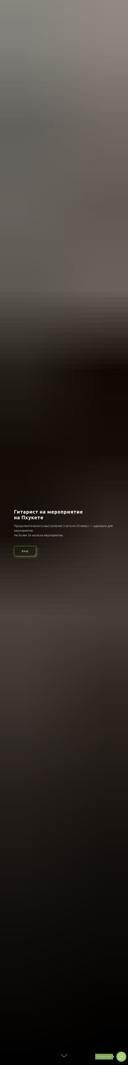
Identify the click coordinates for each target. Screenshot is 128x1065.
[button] (25, 551)
